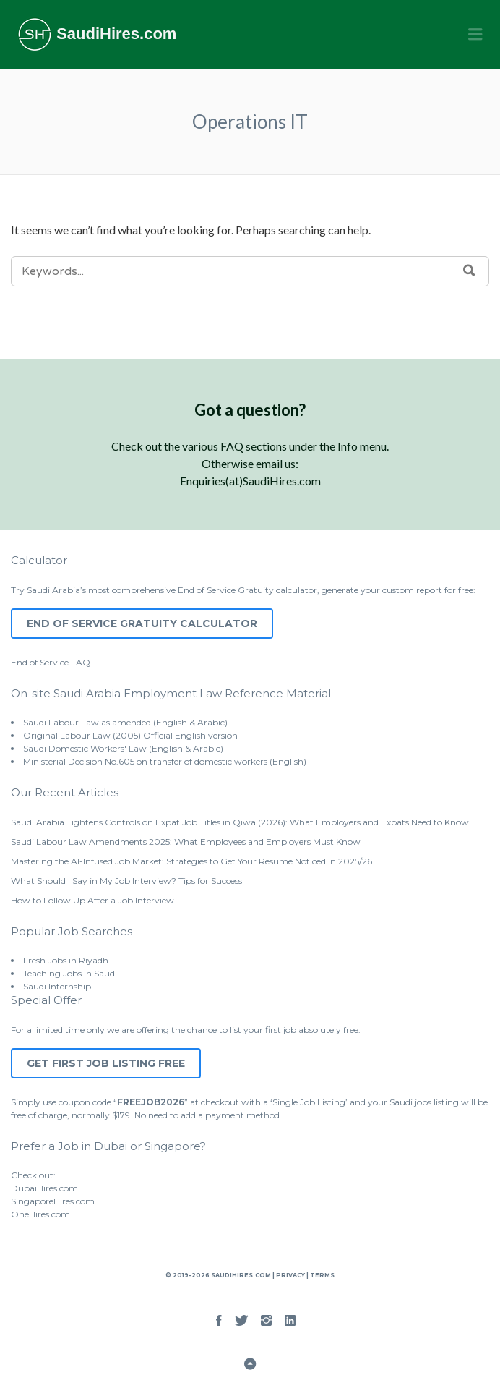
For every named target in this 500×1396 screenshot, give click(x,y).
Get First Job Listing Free (106, 1063)
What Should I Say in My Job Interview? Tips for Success (126, 880)
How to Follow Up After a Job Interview (92, 900)
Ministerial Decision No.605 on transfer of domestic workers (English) (164, 761)
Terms (322, 1275)
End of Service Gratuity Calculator (142, 623)
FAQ (80, 662)
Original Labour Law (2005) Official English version (130, 735)
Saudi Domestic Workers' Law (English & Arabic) (123, 748)
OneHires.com (40, 1214)
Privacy (290, 1275)
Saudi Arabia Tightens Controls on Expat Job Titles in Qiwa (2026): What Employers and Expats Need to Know (240, 822)
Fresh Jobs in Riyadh (65, 960)
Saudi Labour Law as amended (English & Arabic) (125, 722)
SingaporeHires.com (53, 1201)
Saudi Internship (57, 986)
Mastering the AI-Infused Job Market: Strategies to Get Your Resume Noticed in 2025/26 (191, 861)
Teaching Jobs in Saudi (70, 973)
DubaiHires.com (44, 1188)
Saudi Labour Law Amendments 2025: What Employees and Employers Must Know (186, 841)
